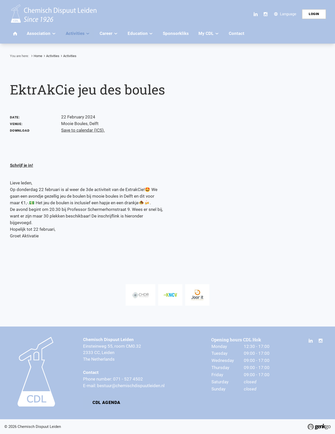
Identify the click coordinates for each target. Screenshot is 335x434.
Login (314, 14)
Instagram (265, 14)
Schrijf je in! (21, 165)
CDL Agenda (106, 401)
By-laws (138, 401)
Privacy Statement (164, 401)
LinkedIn (255, 14)
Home (38, 56)
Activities (52, 56)
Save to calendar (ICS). (83, 130)
